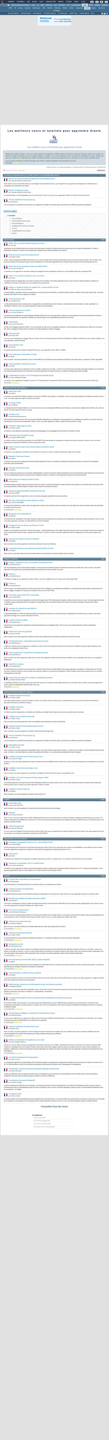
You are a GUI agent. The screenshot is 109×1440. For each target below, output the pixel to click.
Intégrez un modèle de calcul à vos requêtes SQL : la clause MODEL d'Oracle (33, 287)
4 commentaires (9, 940)
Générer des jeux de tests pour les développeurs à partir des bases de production (35, 984)
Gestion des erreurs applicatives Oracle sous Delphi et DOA (27, 266)
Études (69, 2)
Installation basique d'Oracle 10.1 (19, 696)
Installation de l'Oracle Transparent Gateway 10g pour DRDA (28, 778)
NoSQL (71, 8)
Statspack (11, 813)
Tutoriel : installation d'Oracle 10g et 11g (21, 200)
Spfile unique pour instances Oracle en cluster (23, 479)
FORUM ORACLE (26, 13)
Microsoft (49, 5)
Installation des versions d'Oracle (23, 226)
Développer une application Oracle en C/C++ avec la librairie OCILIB (30, 842)
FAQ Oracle (25, 158)
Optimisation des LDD (15, 944)
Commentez (8, 163)
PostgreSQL (79, 8)
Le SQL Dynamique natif (16, 299)
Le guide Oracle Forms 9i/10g (17, 620)
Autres (14, 233)
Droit (76, 2)
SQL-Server (101, 8)
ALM (42, 5)
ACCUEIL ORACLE (13, 13)
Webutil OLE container (16, 664)
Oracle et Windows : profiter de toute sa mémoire (24, 973)
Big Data (27, 8)
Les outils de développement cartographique (23, 1057)
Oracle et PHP (13, 854)
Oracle (87, 8)
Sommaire (11, 216)
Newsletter (51, 2)
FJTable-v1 (11, 574)
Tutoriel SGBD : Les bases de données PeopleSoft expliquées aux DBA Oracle (33, 1069)
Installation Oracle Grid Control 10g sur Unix (23, 768)
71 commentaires (9, 1009)
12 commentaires (9, 1053)
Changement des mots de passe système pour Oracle (25, 525)
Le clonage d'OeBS (14, 403)
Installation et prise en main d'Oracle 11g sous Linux (25, 757)
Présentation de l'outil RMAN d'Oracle (21, 435)
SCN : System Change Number (18, 910)
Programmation (76, 5)
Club (83, 2)
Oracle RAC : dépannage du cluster (19, 426)
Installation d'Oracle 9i (15, 707)
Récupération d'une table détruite (19, 514)
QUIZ (92, 13)
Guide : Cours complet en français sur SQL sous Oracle (26, 276)
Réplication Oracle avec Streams (19, 456)
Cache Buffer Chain (14, 803)
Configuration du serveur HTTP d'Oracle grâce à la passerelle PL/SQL (31, 376)
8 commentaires (9, 1036)
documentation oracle (15, 345)
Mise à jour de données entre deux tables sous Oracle (26, 501)
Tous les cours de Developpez (45, 1127)
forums (86, 158)
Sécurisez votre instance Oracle (18, 468)
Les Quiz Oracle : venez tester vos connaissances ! (24, 879)
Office (91, 5)
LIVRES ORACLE (84, 13)
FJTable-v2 (11, 584)
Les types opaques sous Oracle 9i (19, 310)
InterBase (57, 8)
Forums (11, 2)
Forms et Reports (17, 223)
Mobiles (97, 5)
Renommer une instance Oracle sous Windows (23, 539)
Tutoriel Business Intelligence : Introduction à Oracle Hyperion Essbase (31, 1013)
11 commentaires (9, 955)
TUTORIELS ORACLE (49, 13)
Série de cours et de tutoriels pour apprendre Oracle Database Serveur (31, 179)
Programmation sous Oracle (21, 231)
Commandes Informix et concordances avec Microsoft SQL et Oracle (30, 548)
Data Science (36, 8)
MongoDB (57, 11)
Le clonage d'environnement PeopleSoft (21, 1080)
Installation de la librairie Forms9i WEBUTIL (22, 609)
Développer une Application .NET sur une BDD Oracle (26, 863)
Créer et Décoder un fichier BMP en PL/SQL (22, 355)
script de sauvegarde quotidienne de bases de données (26, 491)
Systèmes (105, 5)
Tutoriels (20, 2)
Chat (41, 2)
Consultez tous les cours (54, 1106)
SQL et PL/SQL (17, 219)
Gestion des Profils (14, 391)
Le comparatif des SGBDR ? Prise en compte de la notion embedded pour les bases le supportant (40, 998)
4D (15, 8)
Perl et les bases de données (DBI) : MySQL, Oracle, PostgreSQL (29, 960)
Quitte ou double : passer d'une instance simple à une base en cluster (31, 447)
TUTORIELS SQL (63, 13)
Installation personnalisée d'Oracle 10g (21, 717)
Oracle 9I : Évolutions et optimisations (20, 889)
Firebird (49, 8)
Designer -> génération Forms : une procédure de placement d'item (30, 563)
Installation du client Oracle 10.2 (19, 789)
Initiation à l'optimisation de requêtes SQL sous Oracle (26, 1040)
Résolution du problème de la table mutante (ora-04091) (26, 898)
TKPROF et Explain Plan (16, 826)
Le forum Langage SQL (42, 1121)
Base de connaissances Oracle (18, 190)
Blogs (34, 2)
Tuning (14, 228)
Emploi (61, 2)
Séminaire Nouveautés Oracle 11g (19, 922)
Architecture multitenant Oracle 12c (20, 933)
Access (20, 8)
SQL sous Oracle (13, 333)
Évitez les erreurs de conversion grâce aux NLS (23, 255)
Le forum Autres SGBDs (43, 1124)
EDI (68, 5)
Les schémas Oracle (14, 1094)
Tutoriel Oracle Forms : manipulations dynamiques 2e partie (28, 653)
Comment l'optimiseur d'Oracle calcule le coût (23, 1027)
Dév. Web (62, 5)
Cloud (33, 5)
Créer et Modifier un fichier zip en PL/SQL (22, 364)
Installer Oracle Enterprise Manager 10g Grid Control (25, 726)
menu (103, 240)
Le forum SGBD (40, 1118)
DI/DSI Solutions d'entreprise (20, 5)
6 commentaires (9, 509)
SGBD (85, 5)
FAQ (28, 2)
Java (55, 5)
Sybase (94, 8)
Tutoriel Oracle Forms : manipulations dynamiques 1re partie (28, 641)
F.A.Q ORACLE (37, 13)
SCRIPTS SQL (73, 13)
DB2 (43, 8)
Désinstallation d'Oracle (16, 745)
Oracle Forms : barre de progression (20, 632)
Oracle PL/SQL (13, 322)
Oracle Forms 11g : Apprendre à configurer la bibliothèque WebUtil (30, 678)
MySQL (65, 8)
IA (38, 5)
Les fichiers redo (13, 414)
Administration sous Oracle (21, 221)
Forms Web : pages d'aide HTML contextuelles (23, 595)
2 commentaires (9, 1022)
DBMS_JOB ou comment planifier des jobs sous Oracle (26, 243)
